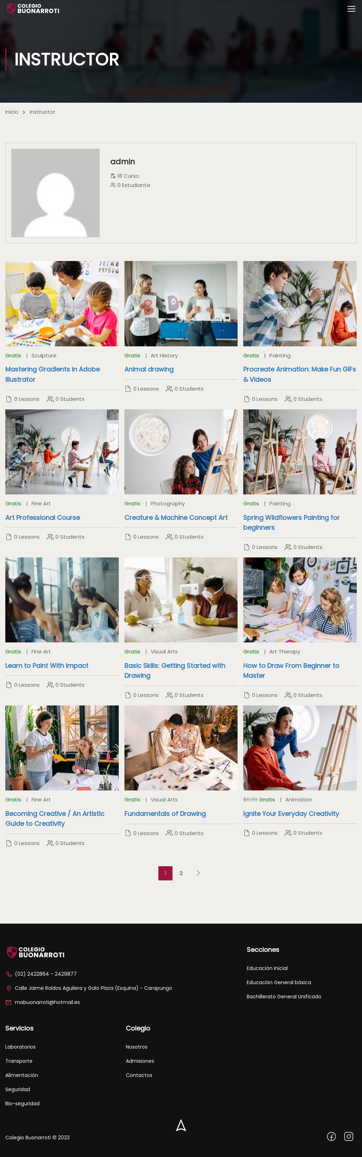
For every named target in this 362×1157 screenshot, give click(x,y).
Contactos (139, 1075)
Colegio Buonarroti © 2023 (37, 1137)
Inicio (11, 111)
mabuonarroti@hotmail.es (42, 1002)
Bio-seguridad (22, 1103)
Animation (298, 799)
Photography (168, 503)
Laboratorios (20, 1046)
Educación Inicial (267, 968)
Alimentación (21, 1075)
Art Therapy (284, 651)
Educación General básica (279, 982)
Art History (164, 355)
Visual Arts (164, 651)
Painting (280, 355)
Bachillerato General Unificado (284, 996)
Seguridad (17, 1089)
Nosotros (136, 1046)
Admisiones (140, 1061)
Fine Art (41, 503)
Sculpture (44, 355)
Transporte (19, 1061)
